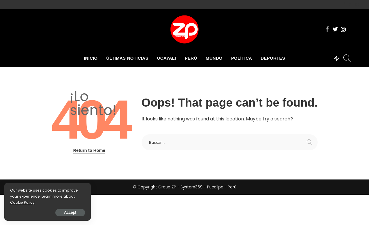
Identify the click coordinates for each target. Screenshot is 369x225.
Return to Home (89, 150)
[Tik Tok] (361, 4)
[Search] (347, 58)
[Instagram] (357, 4)
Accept (70, 212)
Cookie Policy (22, 202)
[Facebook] (343, 4)
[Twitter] (350, 4)
